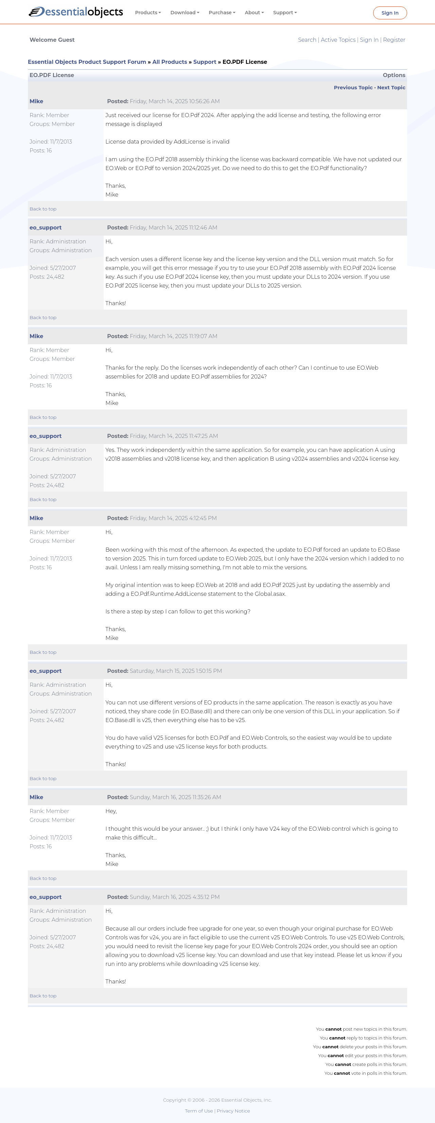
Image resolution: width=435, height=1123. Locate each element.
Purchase (220, 13)
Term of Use (199, 1111)
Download (183, 13)
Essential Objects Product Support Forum (87, 62)
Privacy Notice (233, 1111)
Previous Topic (353, 87)
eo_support (46, 227)
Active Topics (338, 40)
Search (307, 40)
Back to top (43, 209)
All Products (169, 62)
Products (146, 13)
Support (283, 13)
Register (394, 40)
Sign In (390, 13)
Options (394, 75)
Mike (36, 101)
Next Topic (391, 87)
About (252, 13)
